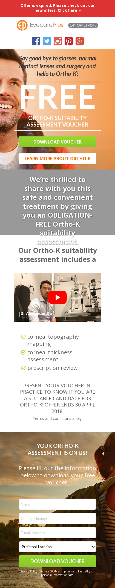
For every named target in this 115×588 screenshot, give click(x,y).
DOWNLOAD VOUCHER (57, 561)
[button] (57, 141)
